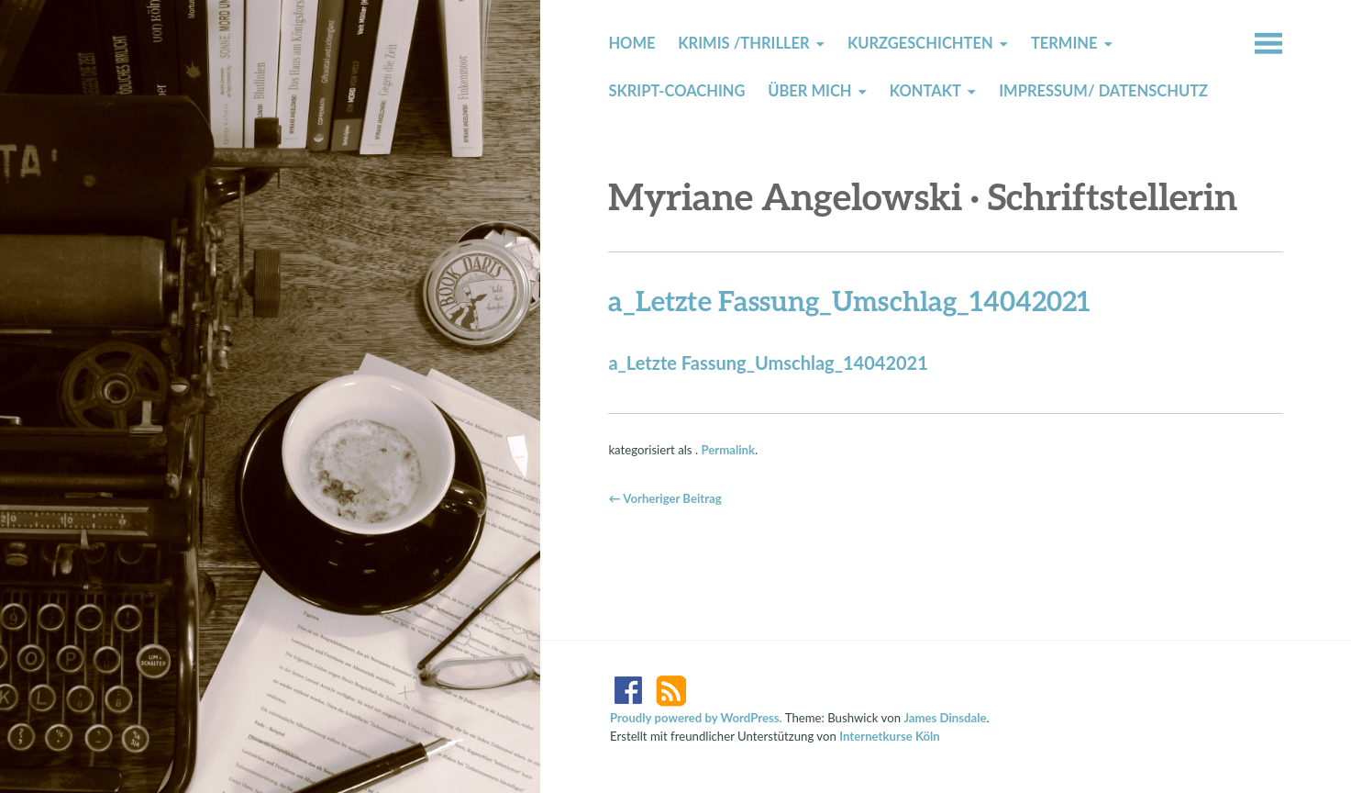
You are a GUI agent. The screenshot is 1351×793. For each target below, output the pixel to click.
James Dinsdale (944, 717)
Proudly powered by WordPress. (696, 717)
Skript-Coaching (676, 91)
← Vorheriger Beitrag (664, 498)
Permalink (728, 449)
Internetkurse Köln (889, 736)
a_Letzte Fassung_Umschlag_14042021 (767, 363)
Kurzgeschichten (920, 43)
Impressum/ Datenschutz (1103, 91)
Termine (1064, 43)
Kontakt (925, 91)
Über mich (809, 91)
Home (631, 43)
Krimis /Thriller (743, 43)
